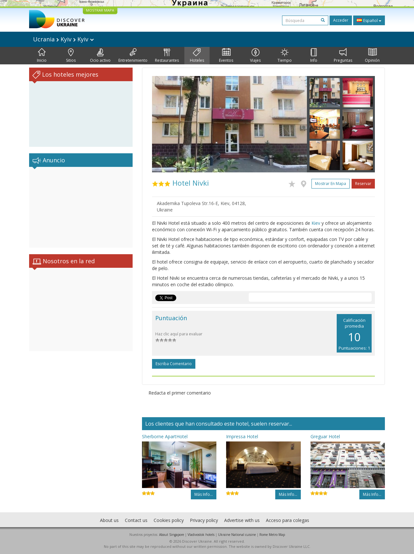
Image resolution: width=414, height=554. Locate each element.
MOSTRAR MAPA (100, 10)
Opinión (372, 55)
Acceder (340, 20)
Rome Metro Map (272, 534)
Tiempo (285, 55)
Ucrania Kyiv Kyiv (63, 39)
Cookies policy (169, 520)
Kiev (315, 223)
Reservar (363, 183)
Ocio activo (100, 55)
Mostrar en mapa (330, 183)
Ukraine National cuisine (237, 534)
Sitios (71, 55)
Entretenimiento (132, 55)
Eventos (226, 55)
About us (109, 520)
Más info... (203, 494)
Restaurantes (167, 55)
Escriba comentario (174, 363)
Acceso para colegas (287, 520)
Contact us (136, 520)
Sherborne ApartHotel (165, 436)
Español (369, 20)
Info (313, 55)
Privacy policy (204, 520)
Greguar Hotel (325, 436)
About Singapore (171, 534)
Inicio (42, 55)
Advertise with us (242, 520)
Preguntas (343, 55)
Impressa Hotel (242, 436)
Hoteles (197, 55)
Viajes (255, 55)
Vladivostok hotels (201, 534)
